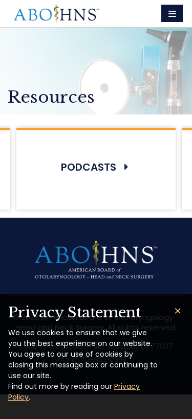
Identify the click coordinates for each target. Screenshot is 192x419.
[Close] (177, 311)
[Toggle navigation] (172, 13)
